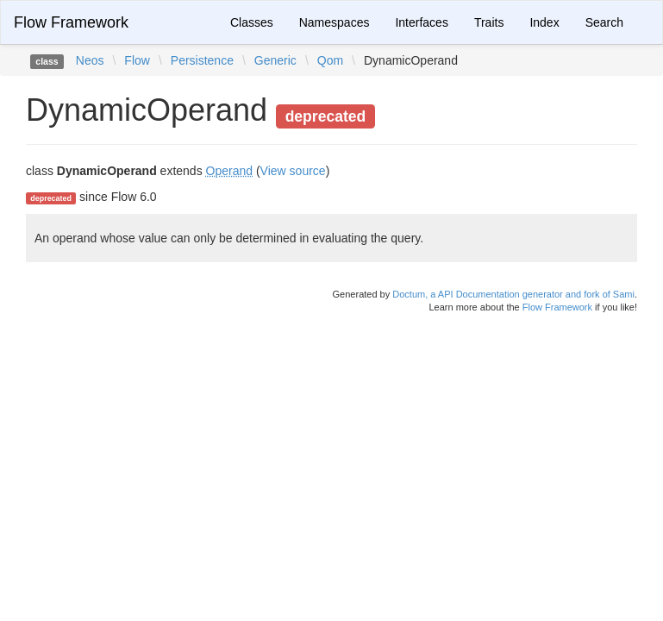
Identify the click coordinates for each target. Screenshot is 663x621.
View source (293, 171)
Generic (275, 60)
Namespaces (334, 22)
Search (604, 22)
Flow (137, 60)
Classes (251, 22)
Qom (330, 60)
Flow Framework (71, 22)
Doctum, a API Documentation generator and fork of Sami (513, 294)
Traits (489, 22)
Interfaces (421, 22)
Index (544, 22)
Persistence (202, 60)
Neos (90, 60)
